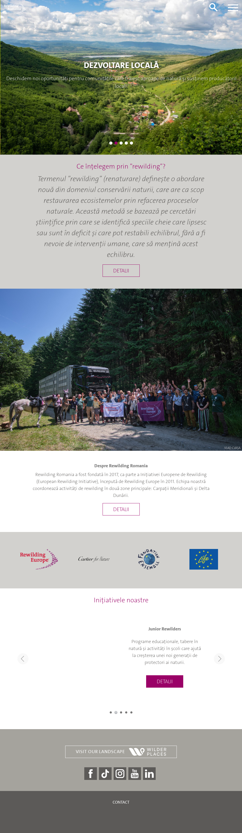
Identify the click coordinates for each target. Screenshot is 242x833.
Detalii (121, 270)
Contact (121, 802)
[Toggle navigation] (233, 8)
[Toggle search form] (213, 7)
